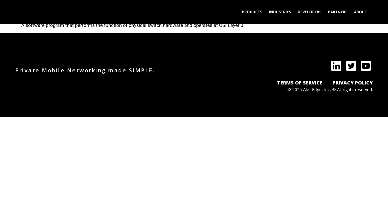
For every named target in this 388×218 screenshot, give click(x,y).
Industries (280, 12)
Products (252, 12)
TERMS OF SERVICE (300, 82)
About (360, 12)
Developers (309, 12)
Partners (337, 12)
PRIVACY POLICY (353, 82)
